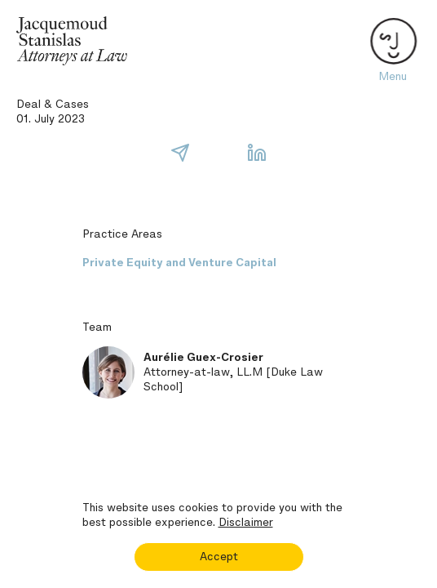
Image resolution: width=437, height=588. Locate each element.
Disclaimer (245, 522)
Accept (219, 556)
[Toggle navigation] (392, 41)
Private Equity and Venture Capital (179, 262)
